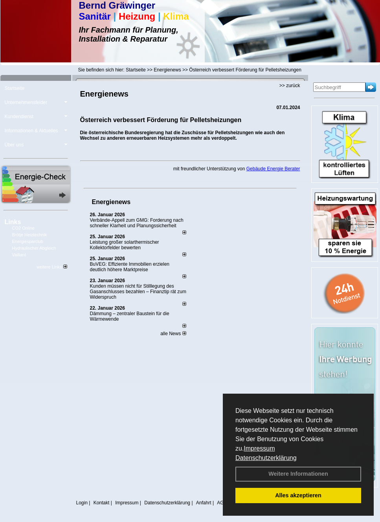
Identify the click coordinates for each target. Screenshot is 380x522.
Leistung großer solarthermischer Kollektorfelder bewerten (124, 244)
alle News (173, 333)
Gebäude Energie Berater (273, 169)
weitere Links (52, 267)
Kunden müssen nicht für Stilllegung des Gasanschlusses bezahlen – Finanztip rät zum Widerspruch (138, 291)
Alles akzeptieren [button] (298, 495)
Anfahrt (203, 503)
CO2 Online (23, 228)
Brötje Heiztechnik (29, 234)
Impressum (259, 448)
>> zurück (289, 85)
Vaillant (19, 254)
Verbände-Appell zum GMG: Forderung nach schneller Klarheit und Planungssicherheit (137, 222)
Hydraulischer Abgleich (34, 248)
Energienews (111, 202)
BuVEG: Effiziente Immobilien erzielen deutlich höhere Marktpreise (130, 266)
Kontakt (102, 503)
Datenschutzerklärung (266, 457)
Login (82, 503)
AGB (222, 503)
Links (13, 222)
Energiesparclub (28, 241)
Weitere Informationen (298, 474)
